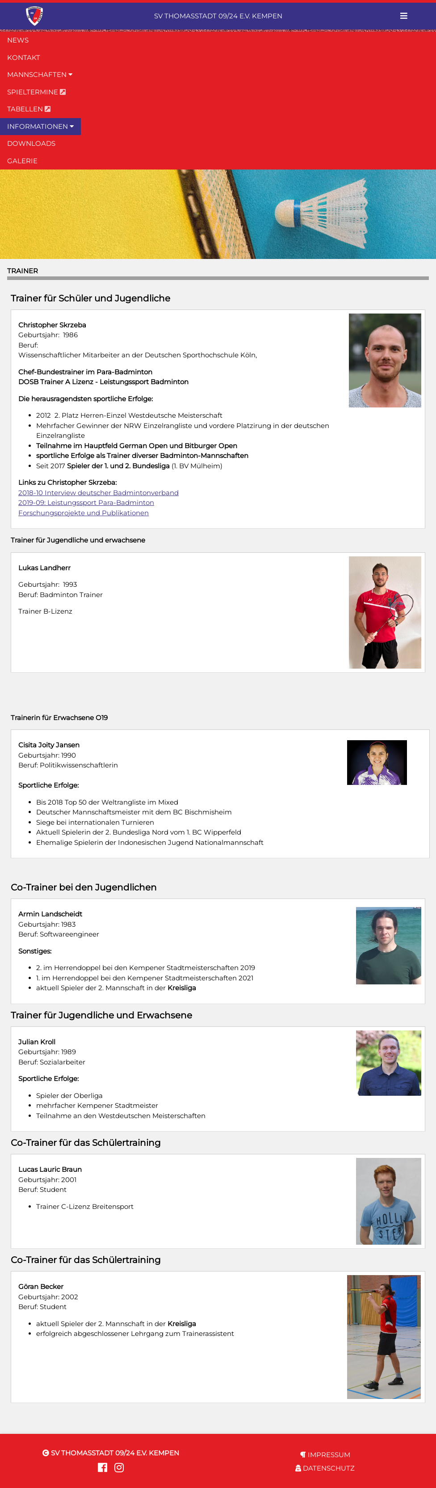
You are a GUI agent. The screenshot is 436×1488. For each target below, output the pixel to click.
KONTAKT (23, 57)
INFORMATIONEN (40, 126)
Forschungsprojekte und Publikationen (83, 513)
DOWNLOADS (31, 143)
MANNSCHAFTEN (39, 74)
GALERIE (22, 161)
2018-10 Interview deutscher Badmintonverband (98, 492)
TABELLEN (28, 109)
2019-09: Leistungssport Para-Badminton (86, 502)
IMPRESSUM (325, 1454)
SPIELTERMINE (36, 92)
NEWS (18, 40)
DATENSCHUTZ (325, 1468)
